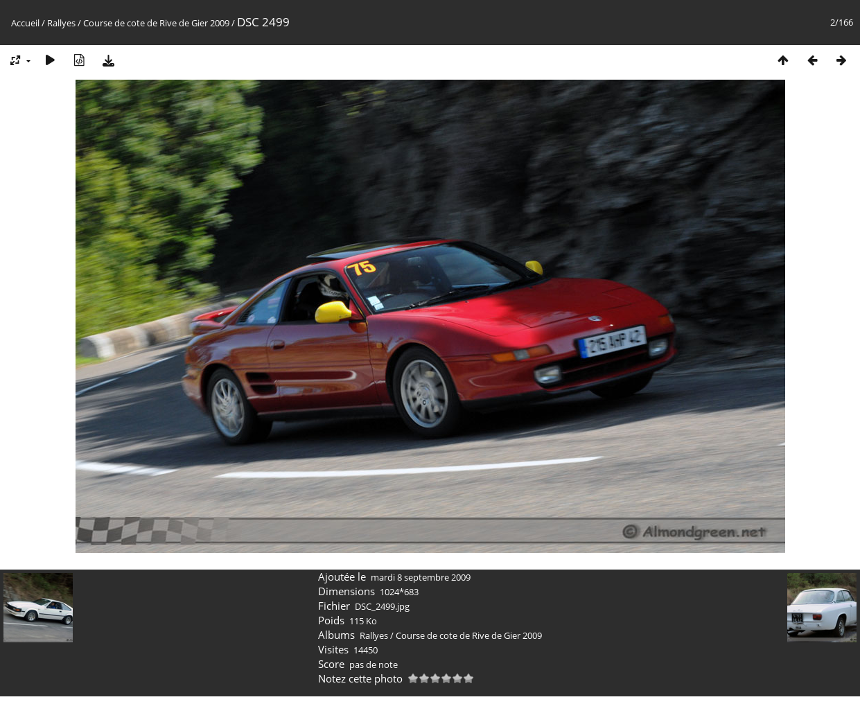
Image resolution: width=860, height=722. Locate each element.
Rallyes (61, 23)
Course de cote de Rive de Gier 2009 (156, 23)
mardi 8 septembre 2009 (421, 577)
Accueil (25, 23)
